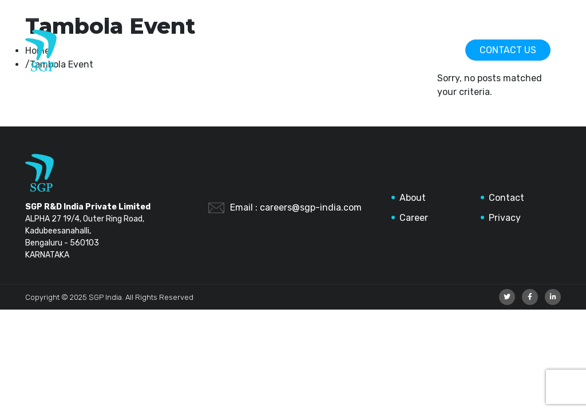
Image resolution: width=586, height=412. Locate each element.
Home (291, 50)
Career (413, 217)
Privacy (505, 217)
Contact (506, 197)
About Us (352, 50)
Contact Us (508, 50)
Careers (422, 50)
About (412, 197)
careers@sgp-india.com (311, 207)
